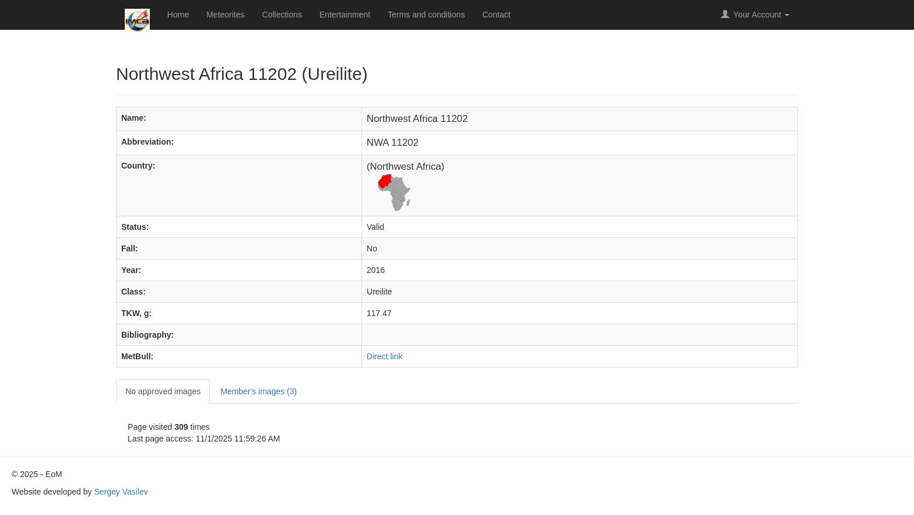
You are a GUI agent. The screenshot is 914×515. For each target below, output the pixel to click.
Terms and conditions (426, 14)
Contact (497, 14)
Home (178, 14)
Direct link (384, 356)
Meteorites (225, 14)
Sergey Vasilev (120, 491)
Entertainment (344, 14)
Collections (282, 14)
